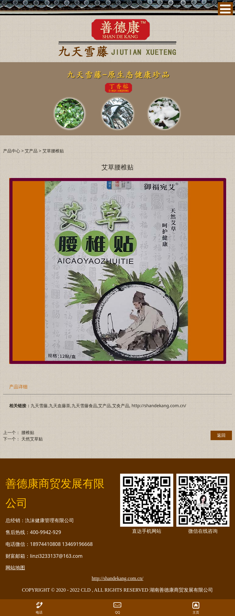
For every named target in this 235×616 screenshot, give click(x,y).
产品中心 (11, 151)
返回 (221, 435)
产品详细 (18, 386)
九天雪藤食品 (84, 405)
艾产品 (31, 151)
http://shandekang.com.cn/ (158, 405)
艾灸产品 (120, 405)
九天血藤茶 (59, 405)
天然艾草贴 (32, 439)
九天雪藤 (39, 405)
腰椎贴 (27, 432)
